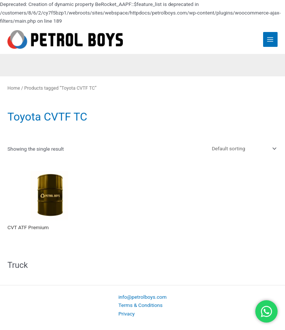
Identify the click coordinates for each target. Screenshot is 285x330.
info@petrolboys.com (142, 297)
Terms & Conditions (140, 305)
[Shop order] (243, 148)
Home (13, 88)
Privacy (126, 314)
